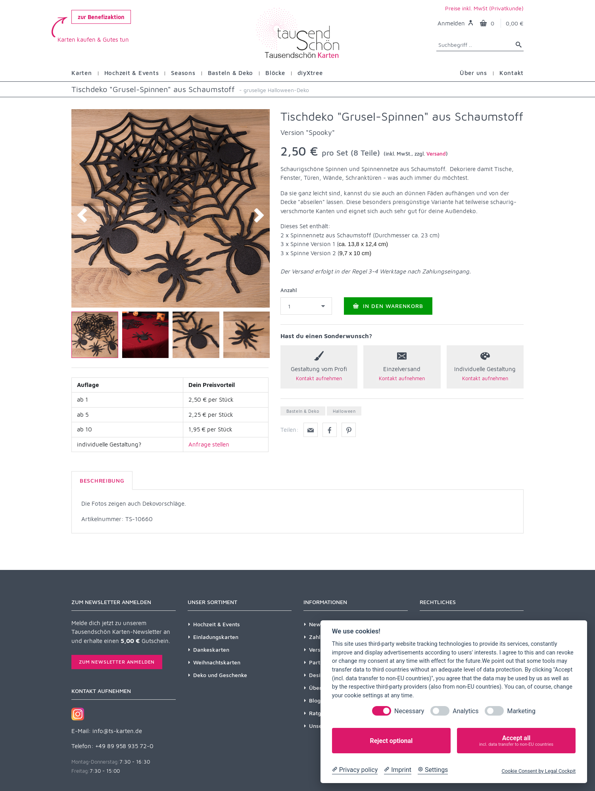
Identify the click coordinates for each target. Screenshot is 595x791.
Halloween (344, 411)
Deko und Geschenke (220, 675)
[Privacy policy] (355, 770)
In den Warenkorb (388, 305)
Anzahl (288, 290)
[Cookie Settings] (433, 770)
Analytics (465, 711)
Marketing (521, 711)
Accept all (516, 740)
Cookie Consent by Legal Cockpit (538, 771)
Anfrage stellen (208, 444)
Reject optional (391, 741)
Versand (436, 153)
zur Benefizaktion (101, 16)
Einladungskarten (215, 636)
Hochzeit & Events (216, 624)
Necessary (409, 711)
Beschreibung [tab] (102, 480)
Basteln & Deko (302, 411)
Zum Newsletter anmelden (117, 662)
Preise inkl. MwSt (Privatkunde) (484, 8)
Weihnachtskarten (216, 662)
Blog (315, 700)
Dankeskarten (211, 649)
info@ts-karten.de (117, 730)
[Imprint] (397, 770)
